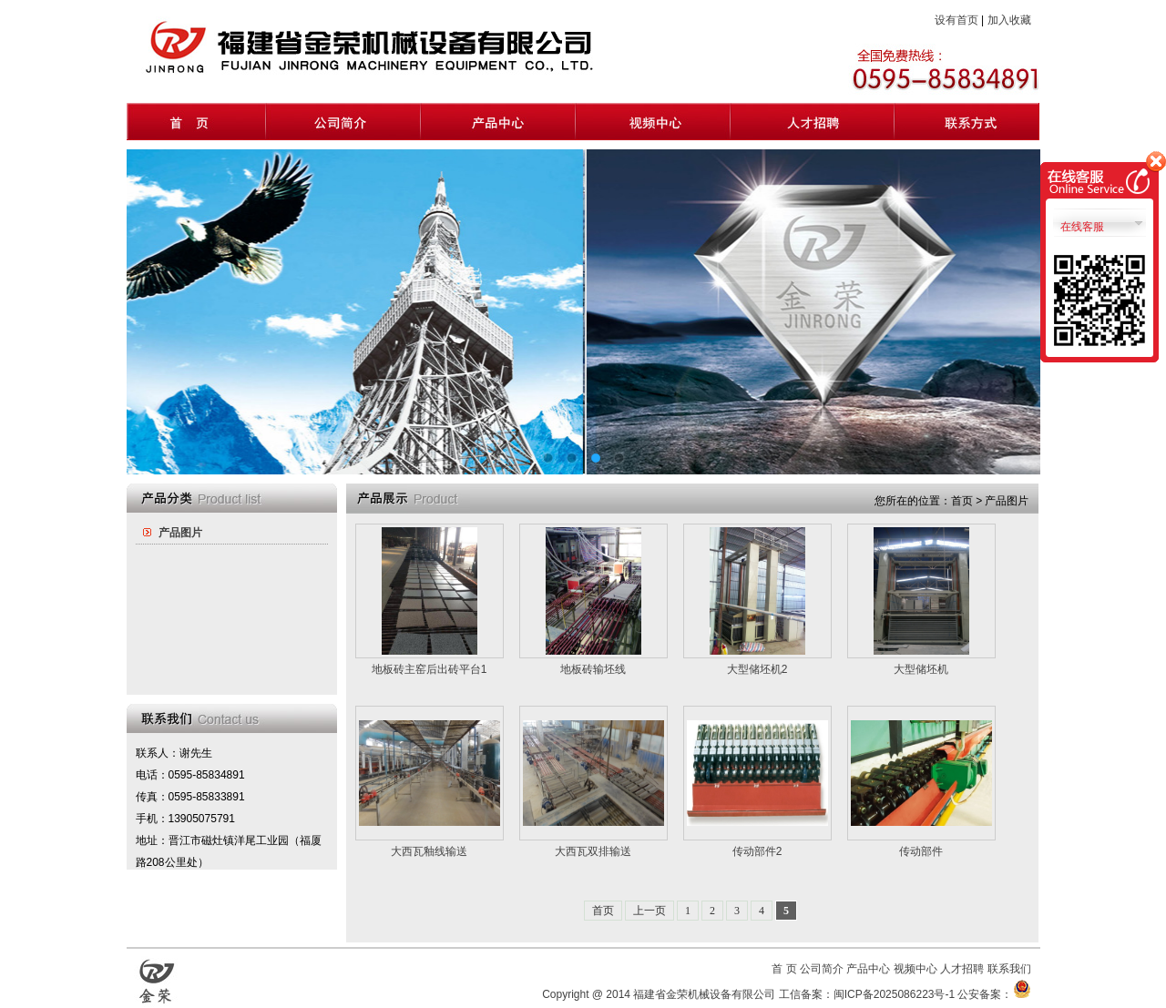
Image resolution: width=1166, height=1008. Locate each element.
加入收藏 (1009, 20)
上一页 (649, 910)
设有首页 (956, 20)
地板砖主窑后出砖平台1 (429, 669)
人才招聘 (962, 968)
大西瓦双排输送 (593, 851)
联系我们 (1009, 968)
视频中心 (915, 968)
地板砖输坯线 (593, 669)
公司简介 (822, 968)
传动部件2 (757, 851)
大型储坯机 (921, 669)
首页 (603, 910)
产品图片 (180, 532)
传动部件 (921, 851)
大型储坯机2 (757, 669)
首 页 (784, 968)
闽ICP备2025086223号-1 (894, 994)
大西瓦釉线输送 (429, 851)
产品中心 (868, 968)
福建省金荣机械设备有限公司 (704, 994)
